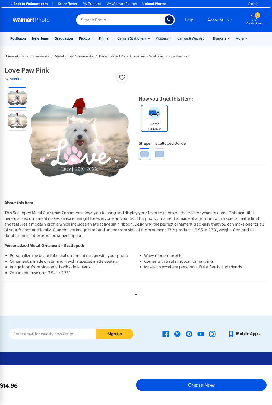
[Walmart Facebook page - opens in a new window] (165, 333)
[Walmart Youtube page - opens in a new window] (200, 333)
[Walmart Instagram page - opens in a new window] (212, 333)
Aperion (16, 79)
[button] (122, 77)
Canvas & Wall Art (190, 38)
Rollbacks (18, 38)
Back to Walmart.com (29, 4)
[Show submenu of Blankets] (228, 38)
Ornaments (40, 56)
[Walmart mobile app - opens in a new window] (244, 333)
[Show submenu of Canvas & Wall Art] (206, 38)
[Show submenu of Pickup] (92, 38)
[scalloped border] (144, 154)
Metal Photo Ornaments (74, 56)
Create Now (201, 385)
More (240, 38)
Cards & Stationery (132, 38)
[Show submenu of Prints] (110, 38)
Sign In (253, 4)
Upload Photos (154, 4)
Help (189, 19)
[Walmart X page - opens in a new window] (177, 333)
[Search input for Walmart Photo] (120, 19)
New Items (40, 38)
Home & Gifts (14, 56)
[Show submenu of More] (246, 38)
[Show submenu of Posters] (170, 38)
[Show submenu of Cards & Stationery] (149, 38)
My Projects (92, 4)
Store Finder (67, 4)
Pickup (84, 38)
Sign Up (114, 334)
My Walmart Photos (121, 4)
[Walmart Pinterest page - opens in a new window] (189, 333)
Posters (162, 38)
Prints (103, 38)
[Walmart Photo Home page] (39, 19)
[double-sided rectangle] (159, 154)
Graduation (64, 38)
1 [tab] (135, 293)
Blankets (219, 38)
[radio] (17, 97)
